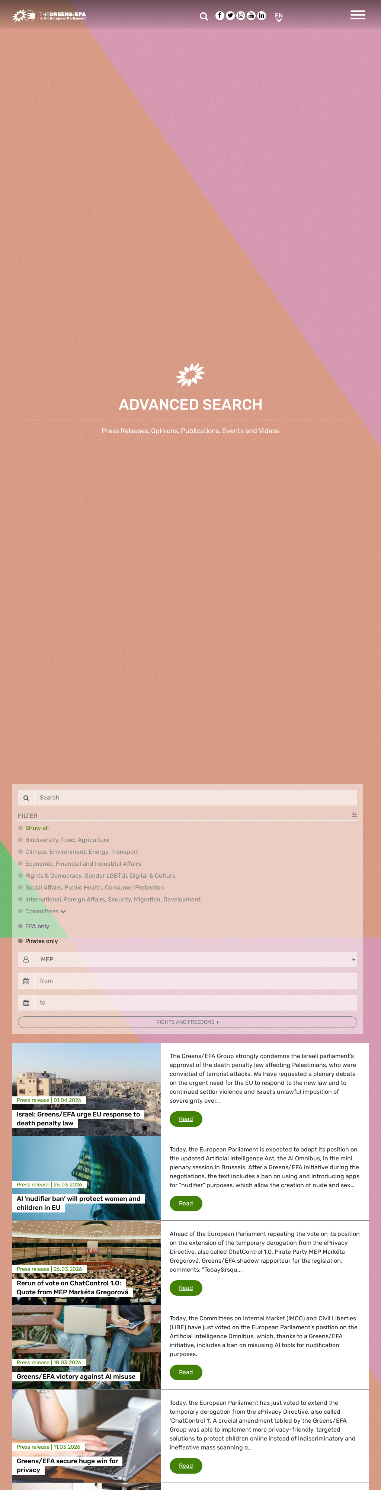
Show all (37, 827)
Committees (45, 911)
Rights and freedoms (186, 1022)
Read (190, 1118)
